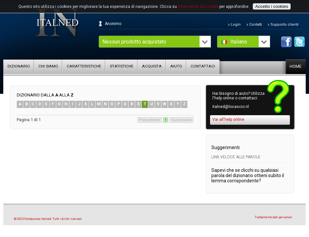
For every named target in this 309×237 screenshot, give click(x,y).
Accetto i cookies (271, 6)
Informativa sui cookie (198, 6)
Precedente (149, 120)
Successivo (181, 120)
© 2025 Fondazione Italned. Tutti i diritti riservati (48, 219)
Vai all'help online (228, 119)
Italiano (238, 42)
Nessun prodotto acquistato (134, 42)
